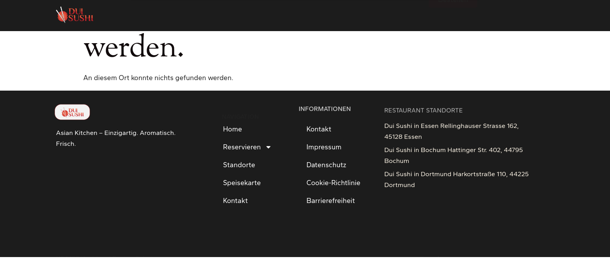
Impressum (324, 147)
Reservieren (247, 147)
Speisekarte (242, 182)
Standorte (239, 165)
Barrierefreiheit (331, 200)
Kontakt (235, 200)
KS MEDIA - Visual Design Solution (108, 243)
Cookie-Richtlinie (334, 182)
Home (232, 129)
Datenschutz (326, 165)
